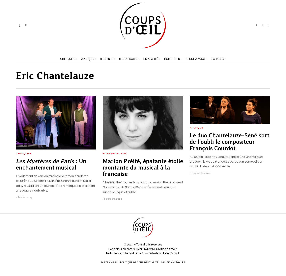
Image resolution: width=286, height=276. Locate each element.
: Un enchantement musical (51, 164)
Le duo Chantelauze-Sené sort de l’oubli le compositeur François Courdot (229, 141)
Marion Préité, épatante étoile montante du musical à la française (143, 167)
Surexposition (115, 153)
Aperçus (197, 128)
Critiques (24, 153)
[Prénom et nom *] (250, 216)
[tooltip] (257, 25)
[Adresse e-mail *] (250, 231)
